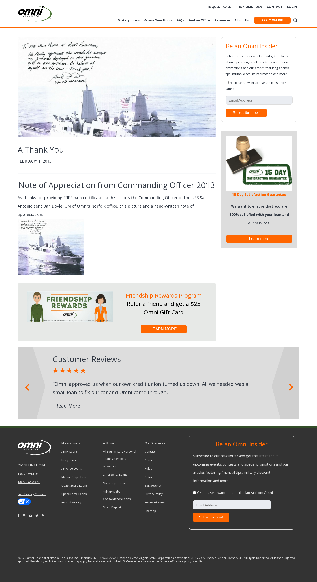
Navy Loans (69, 460)
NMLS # (96, 558)
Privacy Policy (154, 494)
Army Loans (69, 451)
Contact (274, 7)
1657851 (106, 558)
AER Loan (109, 443)
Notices (150, 477)
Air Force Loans (71, 468)
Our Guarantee (155, 443)
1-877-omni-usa (249, 7)
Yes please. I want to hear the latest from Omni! (235, 492)
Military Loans (129, 20)
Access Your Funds (158, 20)
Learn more (259, 238)
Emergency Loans (115, 475)
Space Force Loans (74, 494)
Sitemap (150, 511)
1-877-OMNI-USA (29, 474)
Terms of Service (156, 502)
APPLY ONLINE (272, 20)
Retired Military (71, 502)
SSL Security (153, 485)
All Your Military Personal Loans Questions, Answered (119, 458)
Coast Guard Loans (74, 485)
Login (292, 7)
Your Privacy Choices (32, 494)
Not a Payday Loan (115, 483)
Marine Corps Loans (75, 477)
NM (240, 558)
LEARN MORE (164, 329)
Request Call (219, 7)
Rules (148, 468)
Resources (222, 20)
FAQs (180, 20)
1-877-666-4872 (29, 482)
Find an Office (199, 20)
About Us (242, 20)
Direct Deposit (112, 507)
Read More (67, 405)
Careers (150, 460)
